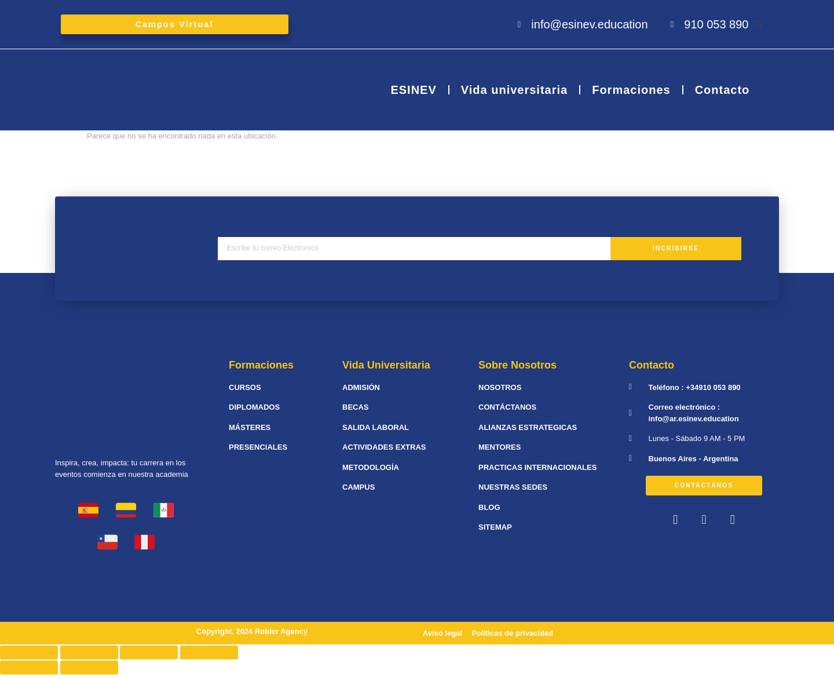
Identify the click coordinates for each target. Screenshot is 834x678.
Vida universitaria (514, 93)
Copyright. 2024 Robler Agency (252, 634)
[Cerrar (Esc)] (29, 656)
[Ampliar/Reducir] (209, 656)
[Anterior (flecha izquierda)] (29, 671)
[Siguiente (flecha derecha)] (89, 671)
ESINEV (413, 93)
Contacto (722, 93)
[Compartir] (89, 656)
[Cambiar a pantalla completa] (149, 656)
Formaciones (631, 93)
